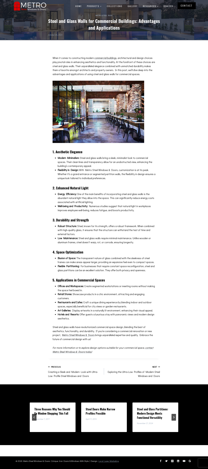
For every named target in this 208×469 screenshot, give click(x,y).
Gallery (133, 6)
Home (78, 6)
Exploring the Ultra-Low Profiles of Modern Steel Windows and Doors (133, 371)
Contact (187, 5)
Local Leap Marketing (109, 461)
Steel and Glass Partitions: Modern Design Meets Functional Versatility (152, 413)
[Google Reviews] (189, 461)
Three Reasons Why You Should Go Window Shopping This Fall (52, 411)
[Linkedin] (178, 461)
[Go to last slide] (34, 417)
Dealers (168, 6)
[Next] (174, 417)
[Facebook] (160, 461)
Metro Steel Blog (104, 15)
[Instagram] (172, 461)
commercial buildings (105, 58)
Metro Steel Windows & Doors (78, 335)
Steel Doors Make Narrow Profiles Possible (100, 411)
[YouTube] (184, 461)
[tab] (98, 434)
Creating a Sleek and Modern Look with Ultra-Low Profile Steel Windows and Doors (74, 371)
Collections (114, 6)
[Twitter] (166, 461)
